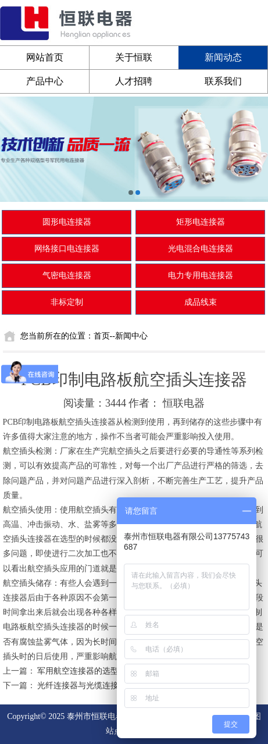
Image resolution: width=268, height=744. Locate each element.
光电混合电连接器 (200, 248)
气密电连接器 (66, 275)
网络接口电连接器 (66, 248)
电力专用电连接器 (200, 275)
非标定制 (67, 302)
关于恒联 (133, 57)
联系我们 (223, 81)
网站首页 (44, 57)
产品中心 (44, 81)
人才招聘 (133, 81)
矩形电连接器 (200, 222)
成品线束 (200, 302)
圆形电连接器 (66, 222)
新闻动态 (223, 57)
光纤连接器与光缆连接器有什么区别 (102, 685)
